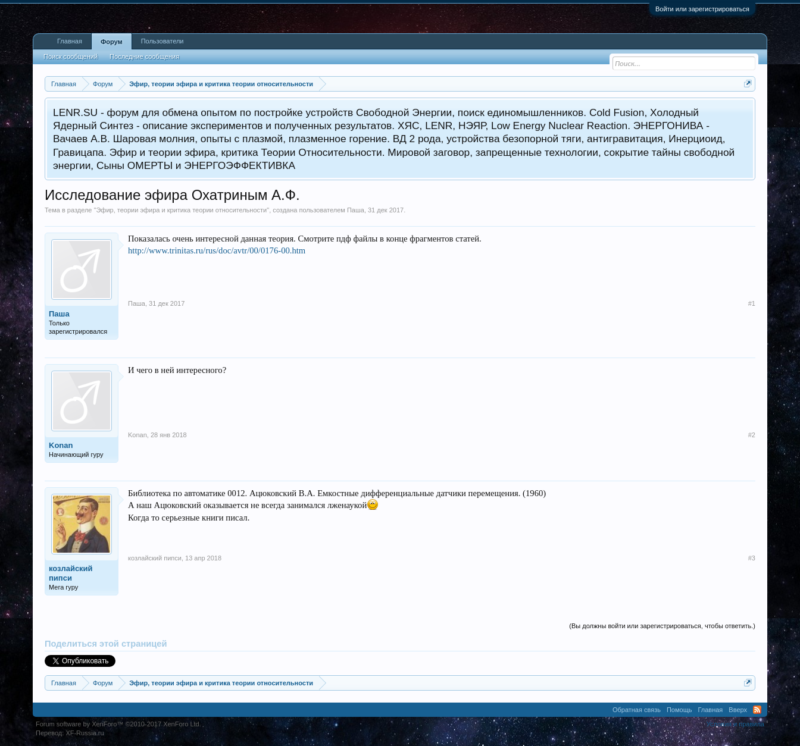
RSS (757, 710)
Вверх (738, 709)
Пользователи (162, 41)
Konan (61, 445)
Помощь (679, 709)
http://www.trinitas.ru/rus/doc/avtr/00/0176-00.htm (216, 250)
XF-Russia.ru (84, 732)
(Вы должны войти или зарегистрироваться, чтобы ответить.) (662, 625)
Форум (112, 41)
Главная (69, 41)
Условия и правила (735, 724)
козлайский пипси (71, 573)
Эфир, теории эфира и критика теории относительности (181, 210)
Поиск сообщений (70, 56)
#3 (751, 558)
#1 (751, 303)
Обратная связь (636, 709)
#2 (751, 434)
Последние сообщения (144, 56)
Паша (355, 210)
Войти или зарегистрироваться (702, 8)
